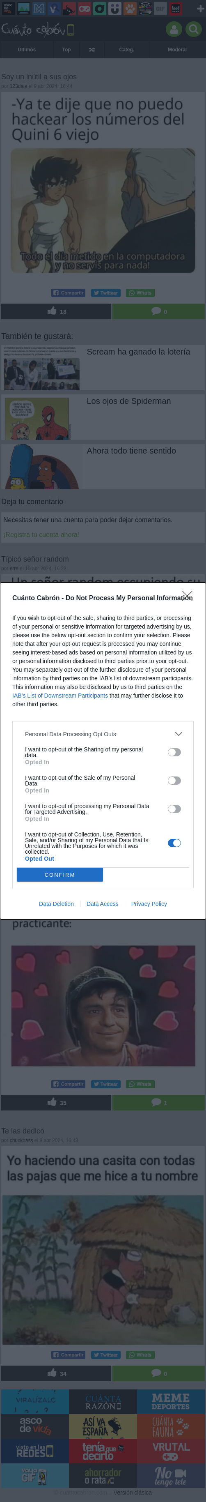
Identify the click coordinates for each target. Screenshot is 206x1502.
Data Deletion (56, 904)
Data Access (103, 904)
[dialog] (103, 751)
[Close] (190, 598)
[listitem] (103, 734)
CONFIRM (60, 875)
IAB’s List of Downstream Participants (60, 695)
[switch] (174, 752)
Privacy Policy (149, 904)
